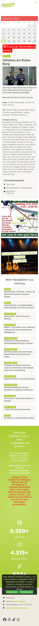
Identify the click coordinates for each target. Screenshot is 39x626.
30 (34, 41)
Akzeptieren (12, 592)
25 (9, 41)
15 (29, 34)
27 (19, 41)
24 (3, 41)
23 (34, 37)
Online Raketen (19, 601)
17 (3, 37)
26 (14, 41)
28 (24, 41)
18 (9, 37)
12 (14, 34)
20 (19, 37)
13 (19, 34)
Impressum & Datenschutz (17, 608)
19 (14, 37)
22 (29, 37)
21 (24, 37)
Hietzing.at (8, 5)
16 (34, 34)
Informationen (26, 592)
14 (24, 34)
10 (3, 34)
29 (29, 41)
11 (8, 34)
